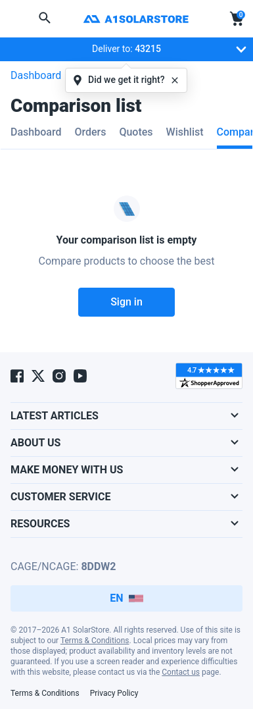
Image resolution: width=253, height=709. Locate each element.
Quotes (135, 132)
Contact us (181, 672)
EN (126, 598)
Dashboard (36, 75)
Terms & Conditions (94, 640)
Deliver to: (155, 52)
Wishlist (185, 132)
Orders (90, 132)
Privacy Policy (114, 693)
